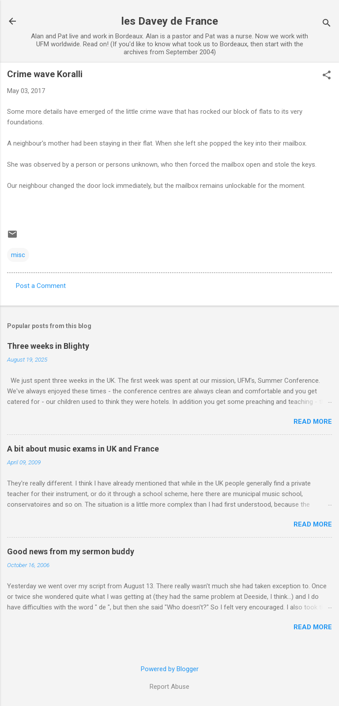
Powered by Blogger (170, 669)
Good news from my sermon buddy (70, 551)
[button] (326, 76)
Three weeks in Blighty (48, 346)
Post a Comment (41, 286)
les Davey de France (169, 21)
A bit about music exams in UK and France (83, 448)
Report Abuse (169, 687)
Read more (313, 422)
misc (18, 255)
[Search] (326, 24)
